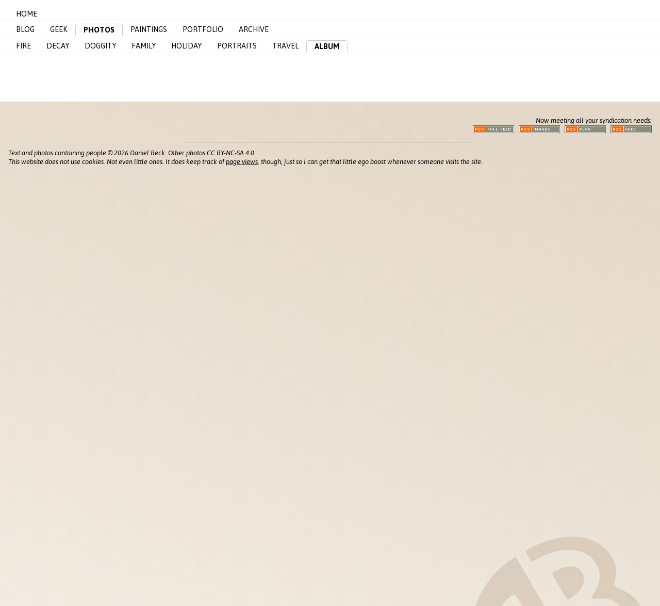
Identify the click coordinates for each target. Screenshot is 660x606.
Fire (23, 46)
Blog (25, 29)
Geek (59, 29)
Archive (254, 29)
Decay (57, 46)
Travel (285, 46)
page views (242, 162)
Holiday (186, 46)
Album (327, 46)
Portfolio (203, 29)
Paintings (148, 29)
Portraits (237, 46)
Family (143, 46)
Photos (99, 30)
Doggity (100, 46)
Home (26, 14)
